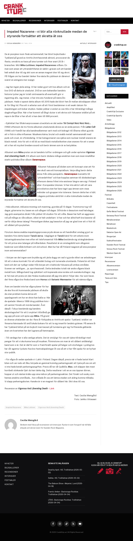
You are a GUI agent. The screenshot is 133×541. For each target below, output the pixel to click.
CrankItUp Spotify (114, 116)
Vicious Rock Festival (116, 249)
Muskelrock (112, 228)
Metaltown (111, 224)
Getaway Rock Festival (116, 216)
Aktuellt (83, 43)
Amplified (111, 107)
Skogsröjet (111, 236)
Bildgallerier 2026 (114, 191)
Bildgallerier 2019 (114, 161)
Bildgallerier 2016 (114, 149)
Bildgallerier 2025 (114, 186)
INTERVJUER (49, 21)
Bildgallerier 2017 (114, 153)
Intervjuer (92, 43)
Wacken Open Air (114, 253)
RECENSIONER (35, 21)
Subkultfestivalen (114, 241)
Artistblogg (110, 124)
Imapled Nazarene (13, 407)
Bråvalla (110, 199)
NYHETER (6, 21)
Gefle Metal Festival (115, 211)
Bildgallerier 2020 (114, 166)
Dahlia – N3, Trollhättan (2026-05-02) (64, 478)
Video (109, 120)
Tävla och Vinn (111, 278)
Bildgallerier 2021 (114, 170)
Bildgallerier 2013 (114, 136)
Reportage (109, 274)
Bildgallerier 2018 (114, 157)
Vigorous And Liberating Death (51, 407)
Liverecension (112, 270)
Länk (51, 388)
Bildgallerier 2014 (114, 141)
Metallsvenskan (113, 220)
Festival (108, 195)
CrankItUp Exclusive (115, 111)
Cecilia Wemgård (14, 43)
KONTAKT (75, 21)
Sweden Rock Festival (116, 245)
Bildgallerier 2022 (114, 174)
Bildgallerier (110, 128)
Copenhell (111, 203)
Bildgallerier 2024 (114, 182)
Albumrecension (113, 266)
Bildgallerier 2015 (114, 145)
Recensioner (110, 261)
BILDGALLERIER (19, 21)
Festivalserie (112, 207)
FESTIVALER (63, 21)
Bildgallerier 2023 (114, 178)
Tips (106, 282)
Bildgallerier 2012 (114, 132)
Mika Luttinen (29, 407)
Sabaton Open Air (114, 232)
